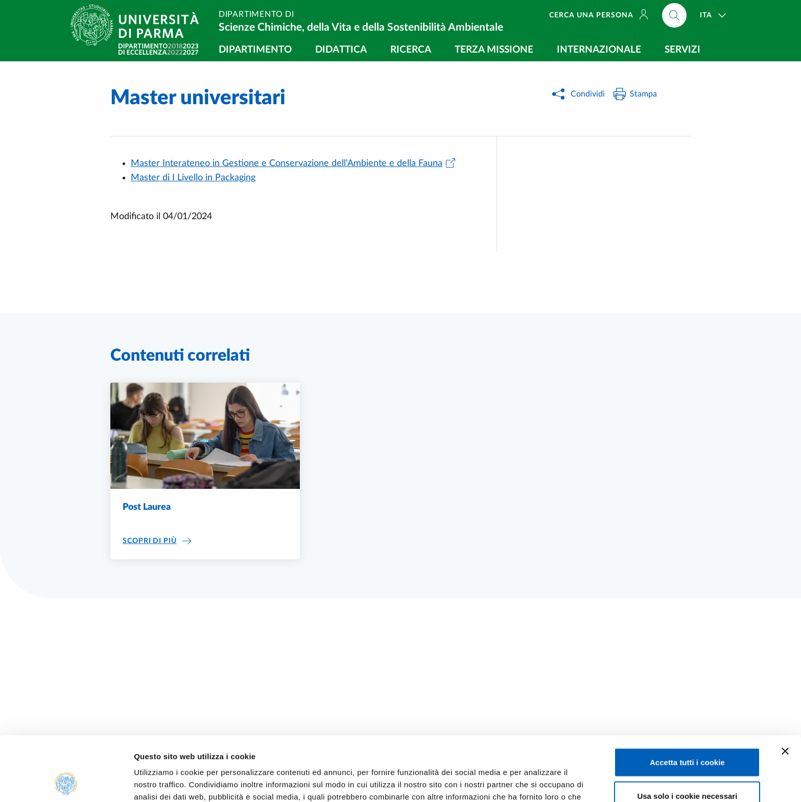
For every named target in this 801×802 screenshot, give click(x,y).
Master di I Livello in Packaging (193, 177)
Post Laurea (147, 507)
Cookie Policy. (332, 748)
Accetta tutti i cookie (687, 701)
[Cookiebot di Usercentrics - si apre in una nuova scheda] (66, 782)
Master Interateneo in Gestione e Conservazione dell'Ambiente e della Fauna (286, 163)
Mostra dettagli (537, 781)
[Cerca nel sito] (674, 15)
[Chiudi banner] (785, 690)
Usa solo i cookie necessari (687, 735)
